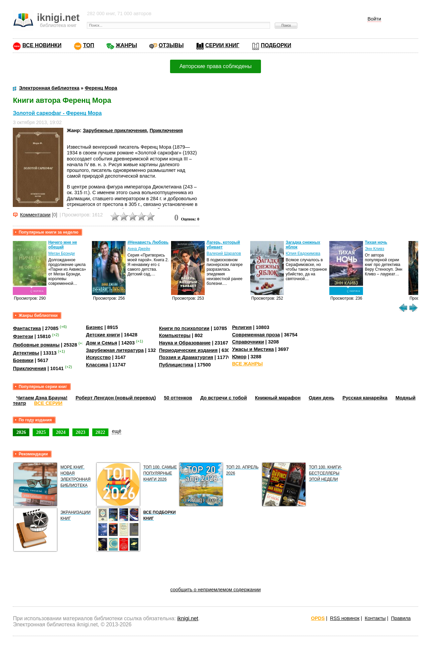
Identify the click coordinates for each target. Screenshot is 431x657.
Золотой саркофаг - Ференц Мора (57, 113)
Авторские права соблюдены (215, 66)
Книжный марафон (278, 397)
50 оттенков (178, 397)
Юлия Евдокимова (303, 253)
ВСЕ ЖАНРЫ (247, 363)
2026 (21, 432)
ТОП (88, 45)
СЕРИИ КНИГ (222, 45)
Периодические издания (188, 350)
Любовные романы (36, 345)
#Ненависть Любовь (147, 242)
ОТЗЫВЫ (171, 45)
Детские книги (103, 334)
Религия (242, 327)
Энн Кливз (374, 248)
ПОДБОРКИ (276, 45)
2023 (81, 432)
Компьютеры (175, 335)
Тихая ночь (376, 242)
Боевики (23, 360)
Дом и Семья (101, 343)
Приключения (166, 130)
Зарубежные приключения (115, 130)
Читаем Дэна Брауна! (41, 397)
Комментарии (35, 214)
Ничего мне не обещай (62, 244)
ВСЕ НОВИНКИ (41, 45)
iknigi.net (187, 618)
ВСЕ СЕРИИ (48, 403)
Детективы (26, 353)
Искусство (98, 357)
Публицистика (176, 364)
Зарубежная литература (114, 350)
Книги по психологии (184, 328)
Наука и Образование (184, 343)
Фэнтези (23, 336)
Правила (400, 618)
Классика (97, 364)
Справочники (248, 342)
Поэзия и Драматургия (186, 357)
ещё (116, 431)
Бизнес (94, 327)
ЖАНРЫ (126, 45)
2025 (41, 432)
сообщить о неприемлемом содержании (215, 589)
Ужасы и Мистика (253, 349)
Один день (321, 397)
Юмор (239, 356)
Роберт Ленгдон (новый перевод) (115, 397)
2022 (100, 432)
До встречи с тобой (223, 397)
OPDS (318, 618)
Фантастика (27, 328)
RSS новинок (344, 618)
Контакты (375, 618)
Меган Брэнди (61, 253)
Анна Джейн (138, 248)
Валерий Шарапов (223, 253)
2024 (61, 432)
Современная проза (256, 334)
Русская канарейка (365, 397)
